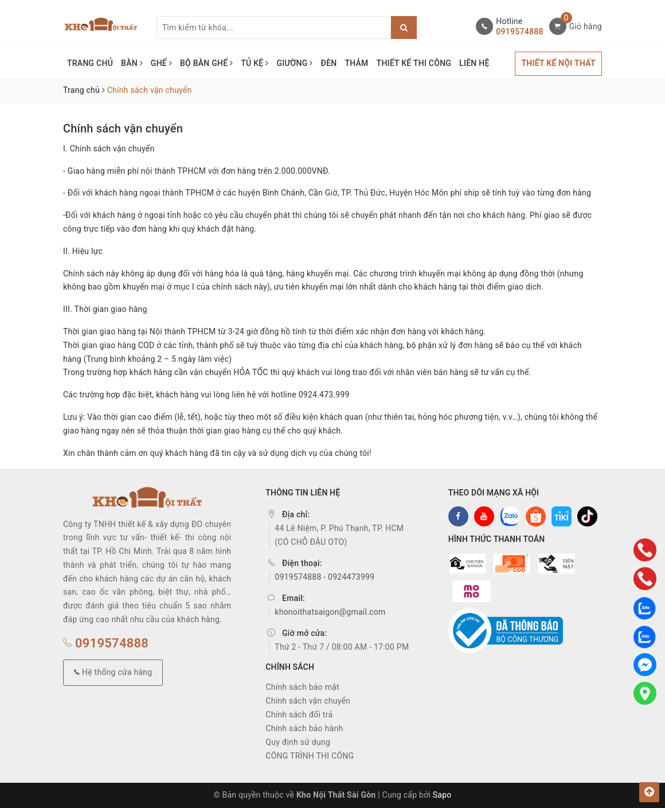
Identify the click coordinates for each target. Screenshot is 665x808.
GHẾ (161, 63)
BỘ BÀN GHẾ (206, 63)
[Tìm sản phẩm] (273, 27)
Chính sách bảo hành (304, 728)
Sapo (442, 794)
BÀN (132, 63)
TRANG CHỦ (90, 63)
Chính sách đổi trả (298, 714)
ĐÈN (329, 63)
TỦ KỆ (254, 63)
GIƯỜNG (294, 63)
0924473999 (351, 576)
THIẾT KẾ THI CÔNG (414, 63)
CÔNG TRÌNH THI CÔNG (309, 755)
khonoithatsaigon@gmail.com (330, 611)
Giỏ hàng (585, 26)
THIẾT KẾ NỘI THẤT (558, 63)
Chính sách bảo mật (302, 687)
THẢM (356, 63)
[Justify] (404, 27)
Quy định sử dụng (297, 742)
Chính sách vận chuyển (123, 128)
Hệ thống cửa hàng (113, 672)
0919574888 (519, 31)
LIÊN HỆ (474, 63)
